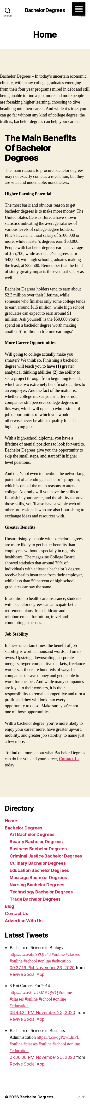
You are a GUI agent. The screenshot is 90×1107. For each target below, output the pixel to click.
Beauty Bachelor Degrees (36, 841)
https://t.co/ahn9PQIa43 (30, 954)
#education (61, 961)
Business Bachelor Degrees (38, 848)
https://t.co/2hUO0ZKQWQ (34, 992)
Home (11, 820)
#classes (73, 954)
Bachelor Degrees (45, 10)
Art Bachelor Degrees (32, 834)
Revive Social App (27, 974)
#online (58, 954)
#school (30, 961)
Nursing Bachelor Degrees (37, 884)
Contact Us (16, 913)
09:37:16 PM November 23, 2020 (42, 967)
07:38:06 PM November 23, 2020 (42, 1057)
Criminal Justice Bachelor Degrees (46, 855)
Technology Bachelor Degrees (41, 891)
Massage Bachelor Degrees (38, 877)
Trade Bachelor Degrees (35, 899)
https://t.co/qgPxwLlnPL (58, 1037)
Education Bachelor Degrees (39, 870)
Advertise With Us (23, 920)
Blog (9, 906)
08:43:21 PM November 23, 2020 (42, 1012)
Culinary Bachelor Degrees (38, 863)
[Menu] (78, 9)
